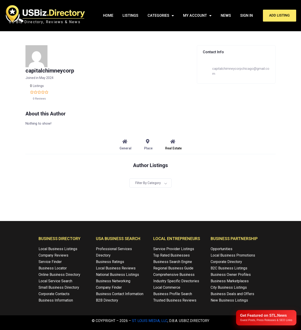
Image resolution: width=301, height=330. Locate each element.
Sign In (246, 15)
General (125, 144)
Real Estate (173, 144)
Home (108, 15)
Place (148, 144)
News (226, 15)
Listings (130, 15)
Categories (161, 15)
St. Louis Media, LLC (149, 321)
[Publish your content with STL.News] (266, 317)
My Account (197, 15)
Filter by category (148, 183)
